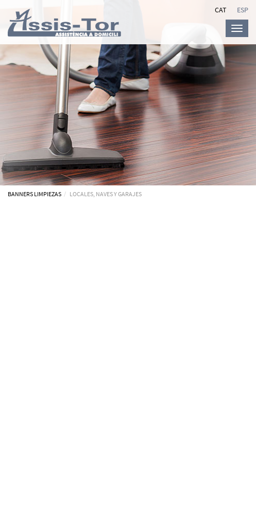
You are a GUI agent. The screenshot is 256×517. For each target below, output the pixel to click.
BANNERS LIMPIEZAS (34, 194)
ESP (242, 9)
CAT (221, 9)
